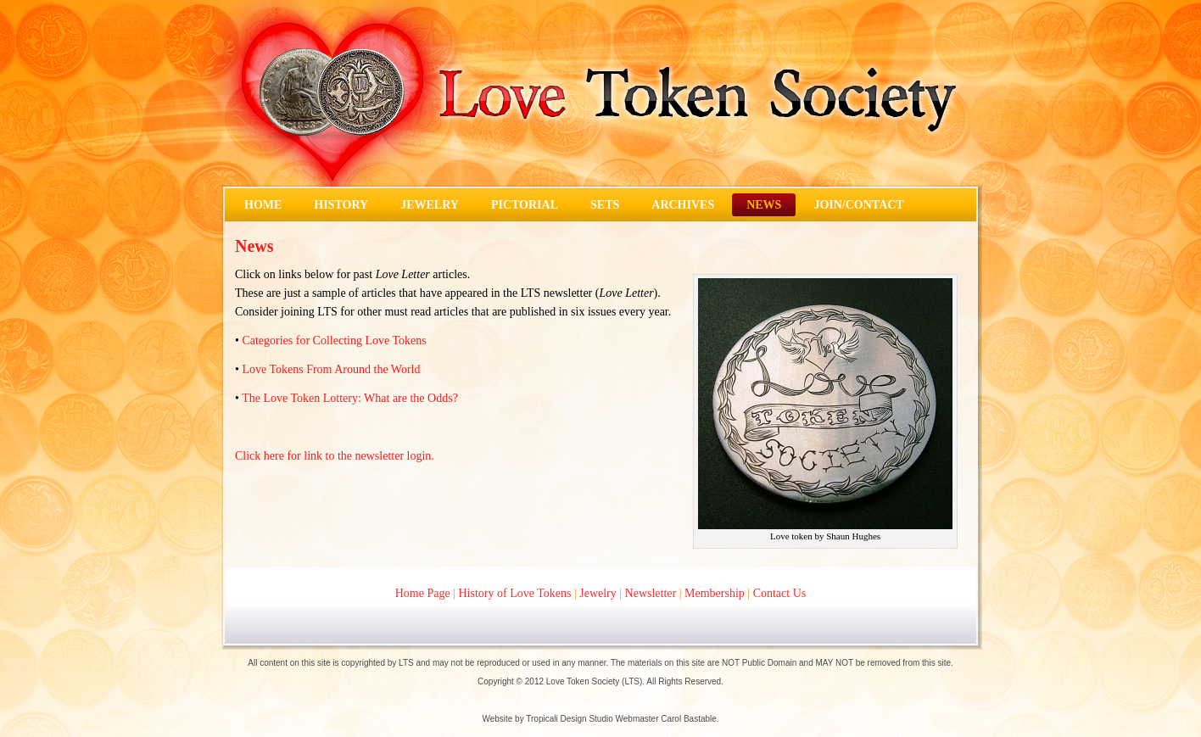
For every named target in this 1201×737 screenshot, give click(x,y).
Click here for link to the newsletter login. (334, 455)
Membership (714, 593)
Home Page (422, 593)
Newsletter (651, 593)
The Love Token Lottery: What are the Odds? (350, 398)
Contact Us (780, 593)
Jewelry (598, 593)
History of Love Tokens (515, 593)
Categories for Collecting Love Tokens (334, 340)
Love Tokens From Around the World (331, 369)
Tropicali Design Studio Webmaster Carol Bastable (621, 718)
